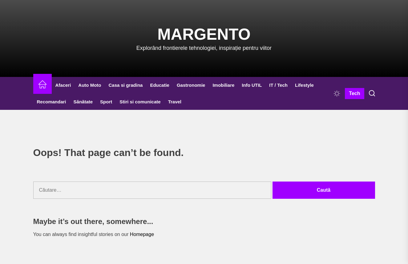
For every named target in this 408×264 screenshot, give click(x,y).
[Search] (372, 93)
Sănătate (83, 101)
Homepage (142, 234)
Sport (106, 101)
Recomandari (51, 101)
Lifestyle (304, 85)
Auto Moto (89, 85)
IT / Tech (278, 85)
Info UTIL (252, 85)
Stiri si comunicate (139, 101)
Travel (174, 101)
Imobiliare (223, 85)
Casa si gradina (126, 85)
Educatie (159, 85)
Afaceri (63, 85)
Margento (203, 34)
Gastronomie (191, 85)
